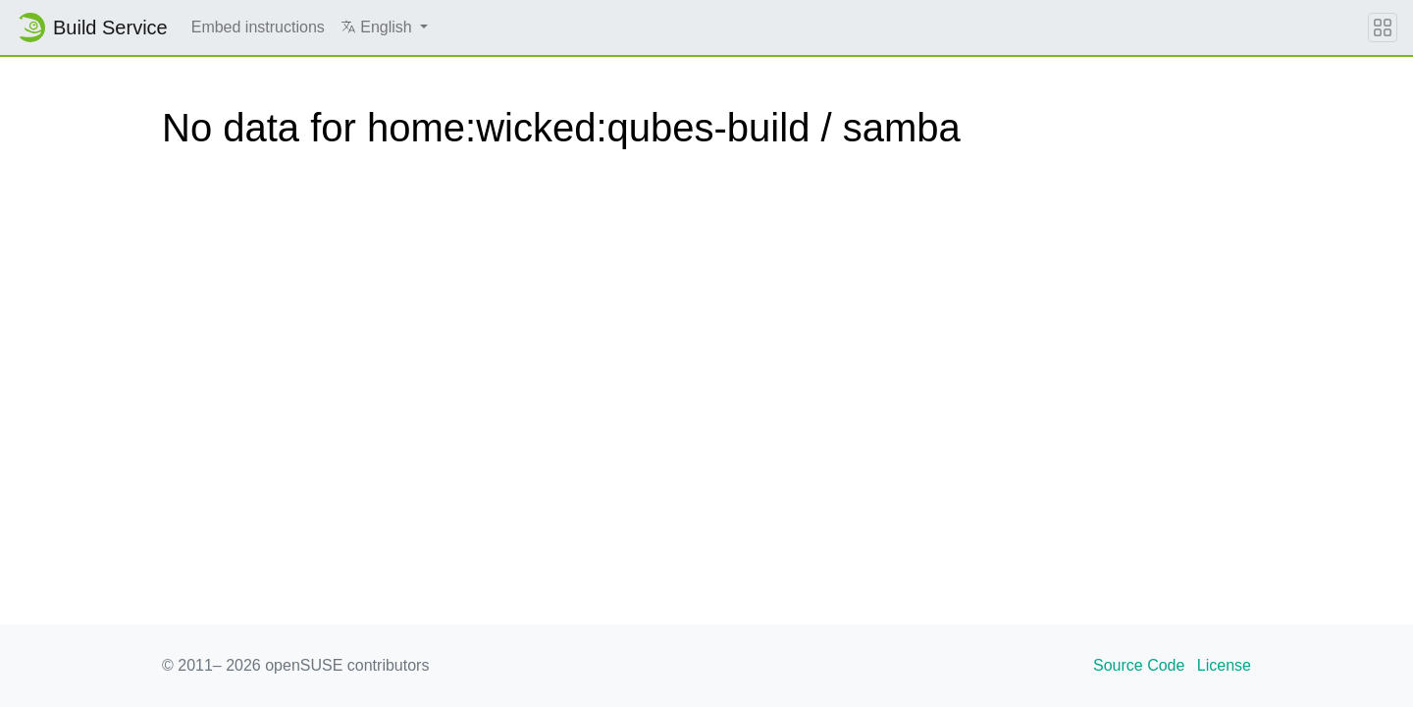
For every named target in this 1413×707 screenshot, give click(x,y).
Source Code (1138, 665)
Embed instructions (258, 27)
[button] (384, 27)
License (1224, 665)
